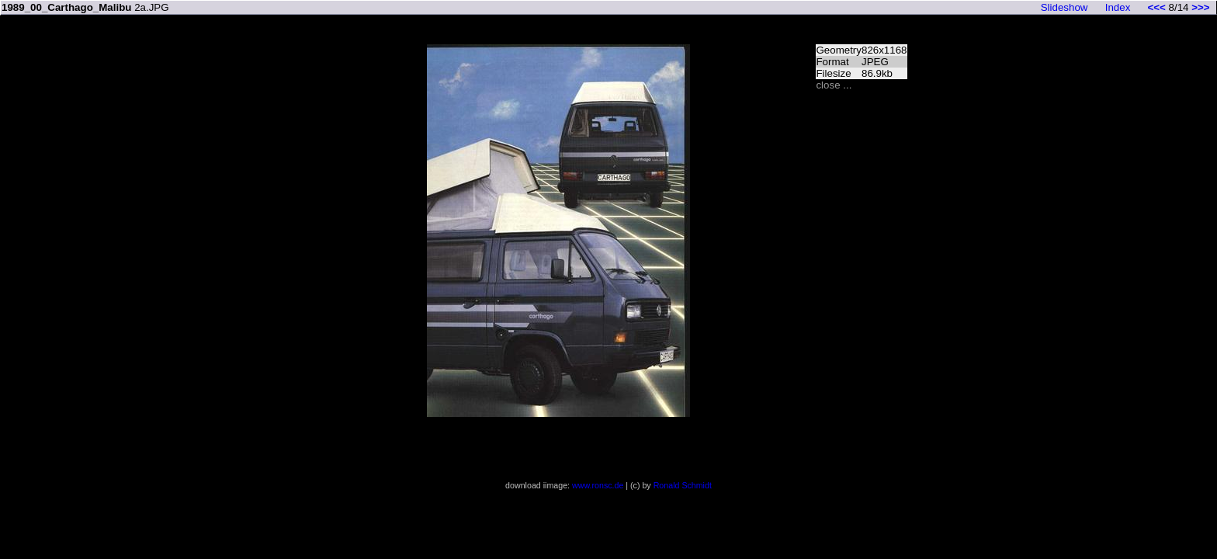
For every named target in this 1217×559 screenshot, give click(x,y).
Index (1118, 7)
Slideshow (1064, 7)
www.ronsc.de (597, 485)
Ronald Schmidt (683, 485)
